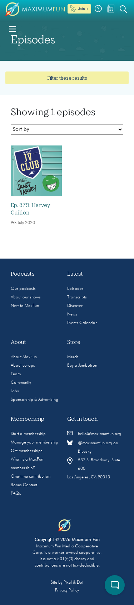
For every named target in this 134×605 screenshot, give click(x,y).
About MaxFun (24, 357)
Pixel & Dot (73, 582)
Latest (75, 274)
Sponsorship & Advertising (34, 400)
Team (16, 374)
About (18, 342)
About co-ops (23, 365)
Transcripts (77, 297)
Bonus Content (24, 485)
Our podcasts (23, 289)
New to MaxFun (25, 306)
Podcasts (23, 274)
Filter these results (67, 78)
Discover (75, 306)
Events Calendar (82, 323)
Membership (27, 419)
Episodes (75, 289)
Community (21, 383)
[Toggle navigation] (12, 28)
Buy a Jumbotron (82, 365)
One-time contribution (30, 476)
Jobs (15, 391)
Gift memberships (27, 451)
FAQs (16, 494)
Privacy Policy (67, 590)
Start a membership (28, 434)
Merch (72, 357)
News (72, 314)
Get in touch (82, 419)
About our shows (26, 297)
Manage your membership (34, 442)
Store (73, 342)
